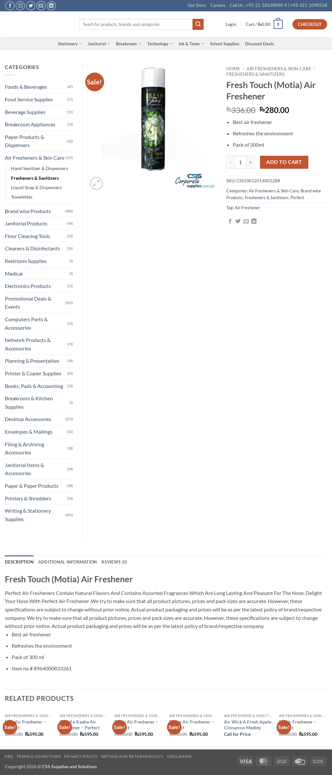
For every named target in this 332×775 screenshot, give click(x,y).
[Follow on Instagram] (20, 5)
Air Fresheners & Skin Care (278, 68)
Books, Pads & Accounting (34, 386)
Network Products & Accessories (28, 344)
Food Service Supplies (29, 99)
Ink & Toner (191, 43)
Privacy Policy (81, 756)
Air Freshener (247, 207)
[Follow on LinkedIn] (51, 5)
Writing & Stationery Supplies (28, 514)
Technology (160, 43)
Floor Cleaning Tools (27, 236)
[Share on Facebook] (230, 221)
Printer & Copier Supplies (33, 373)
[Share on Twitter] (238, 221)
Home (233, 68)
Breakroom (128, 43)
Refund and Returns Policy (132, 756)
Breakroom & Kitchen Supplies (29, 402)
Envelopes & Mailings (29, 431)
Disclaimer (179, 756)
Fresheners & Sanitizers (255, 74)
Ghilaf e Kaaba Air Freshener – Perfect (80, 725)
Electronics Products (28, 286)
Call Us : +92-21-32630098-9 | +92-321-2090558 (278, 5)
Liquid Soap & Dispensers (36, 187)
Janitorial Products (26, 223)
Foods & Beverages (26, 87)
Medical (14, 273)
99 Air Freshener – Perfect (297, 725)
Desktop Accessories (28, 419)
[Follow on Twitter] (30, 5)
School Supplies (224, 43)
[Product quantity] (240, 162)
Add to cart (284, 162)
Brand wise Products (28, 211)
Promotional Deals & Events (28, 302)
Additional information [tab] (67, 561)
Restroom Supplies (26, 261)
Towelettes (21, 196)
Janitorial (99, 43)
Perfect (297, 197)
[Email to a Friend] (246, 221)
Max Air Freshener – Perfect (25, 725)
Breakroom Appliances (30, 124)
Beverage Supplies (25, 112)
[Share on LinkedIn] (253, 221)
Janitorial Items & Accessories (24, 469)
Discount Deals (259, 43)
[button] (231, 24)
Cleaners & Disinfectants (32, 248)
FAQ (9, 756)
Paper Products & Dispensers (24, 141)
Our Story (197, 5)
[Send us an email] (41, 5)
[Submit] (198, 24)
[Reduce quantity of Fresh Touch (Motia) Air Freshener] (230, 162)
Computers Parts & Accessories (26, 323)
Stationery (70, 43)
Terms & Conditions (39, 756)
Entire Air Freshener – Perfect (191, 725)
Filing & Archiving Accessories (24, 448)
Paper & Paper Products (31, 486)
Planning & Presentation (32, 361)
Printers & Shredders (28, 498)
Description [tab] (19, 561)
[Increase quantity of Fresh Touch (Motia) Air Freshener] (251, 162)
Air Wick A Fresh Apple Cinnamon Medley (247, 725)
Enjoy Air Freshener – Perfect (136, 725)
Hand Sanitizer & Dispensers (39, 168)
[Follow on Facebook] (10, 5)
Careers (217, 5)
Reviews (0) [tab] (114, 561)
